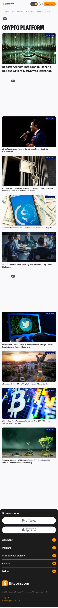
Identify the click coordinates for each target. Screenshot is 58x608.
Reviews (48, 11)
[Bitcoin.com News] (9, 4)
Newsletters (30, 11)
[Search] (41, 4)
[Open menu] (55, 11)
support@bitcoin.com (11, 601)
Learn (13, 11)
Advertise (40, 11)
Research (20, 11)
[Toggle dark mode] (34, 4)
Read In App (49, 4)
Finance (5, 11)
